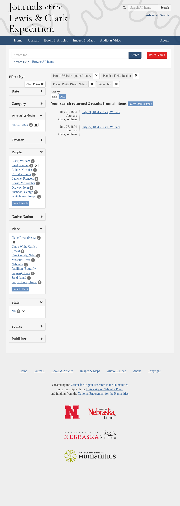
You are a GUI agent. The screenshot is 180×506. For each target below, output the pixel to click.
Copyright (154, 371)
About (164, 40)
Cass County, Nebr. (24, 255)
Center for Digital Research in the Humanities (99, 385)
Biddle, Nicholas (22, 169)
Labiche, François (23, 178)
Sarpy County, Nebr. (24, 282)
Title (54, 96)
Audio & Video (110, 40)
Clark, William (21, 161)
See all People (20, 203)
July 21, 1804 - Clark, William (101, 112)
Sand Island (19, 277)
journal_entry (20, 124)
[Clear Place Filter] (14, 242)
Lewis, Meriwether (23, 183)
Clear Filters (35, 84)
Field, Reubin (20, 165)
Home (18, 40)
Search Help (21, 62)
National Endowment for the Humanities (103, 393)
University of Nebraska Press (104, 389)
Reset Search (157, 55)
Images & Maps (84, 40)
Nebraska (17, 264)
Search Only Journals (140, 103)
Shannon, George (22, 192)
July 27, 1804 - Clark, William (101, 127)
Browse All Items (43, 61)
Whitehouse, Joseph (24, 196)
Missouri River (21, 260)
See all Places (20, 288)
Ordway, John (20, 187)
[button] (96, 76)
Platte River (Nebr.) (24, 237)
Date (62, 96)
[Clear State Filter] (23, 311)
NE (14, 311)
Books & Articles (56, 40)
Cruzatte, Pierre (21, 174)
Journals (33, 40)
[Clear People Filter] (36, 165)
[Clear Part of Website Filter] (36, 125)
